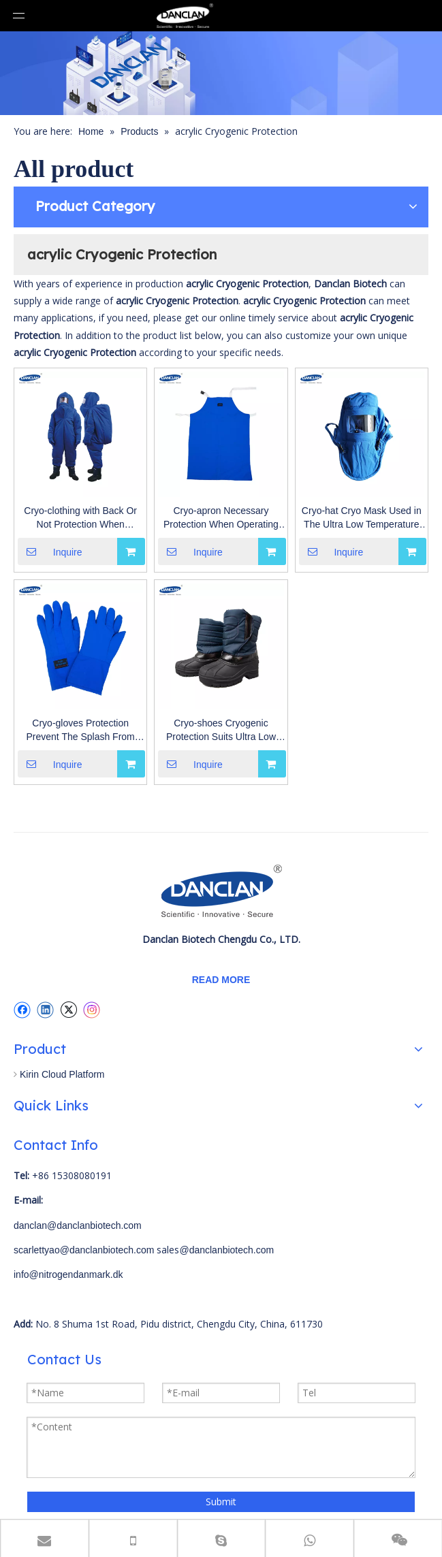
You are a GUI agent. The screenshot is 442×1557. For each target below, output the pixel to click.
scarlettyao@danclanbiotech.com (84, 1250)
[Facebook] (22, 1009)
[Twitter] (68, 1009)
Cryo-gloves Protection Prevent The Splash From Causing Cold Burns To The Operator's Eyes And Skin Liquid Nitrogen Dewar (80, 730)
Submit (221, 1501)
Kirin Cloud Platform (62, 1074)
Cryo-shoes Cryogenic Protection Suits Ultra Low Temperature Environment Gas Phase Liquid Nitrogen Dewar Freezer (221, 730)
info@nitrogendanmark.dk (68, 1274)
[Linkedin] (45, 1009)
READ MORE (221, 979)
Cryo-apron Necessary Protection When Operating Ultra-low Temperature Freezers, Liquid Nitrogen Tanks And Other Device (221, 518)
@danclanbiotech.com (226, 1250)
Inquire (50, 551)
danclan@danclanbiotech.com (78, 1225)
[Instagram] (92, 1010)
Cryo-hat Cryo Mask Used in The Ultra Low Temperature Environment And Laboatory (362, 518)
